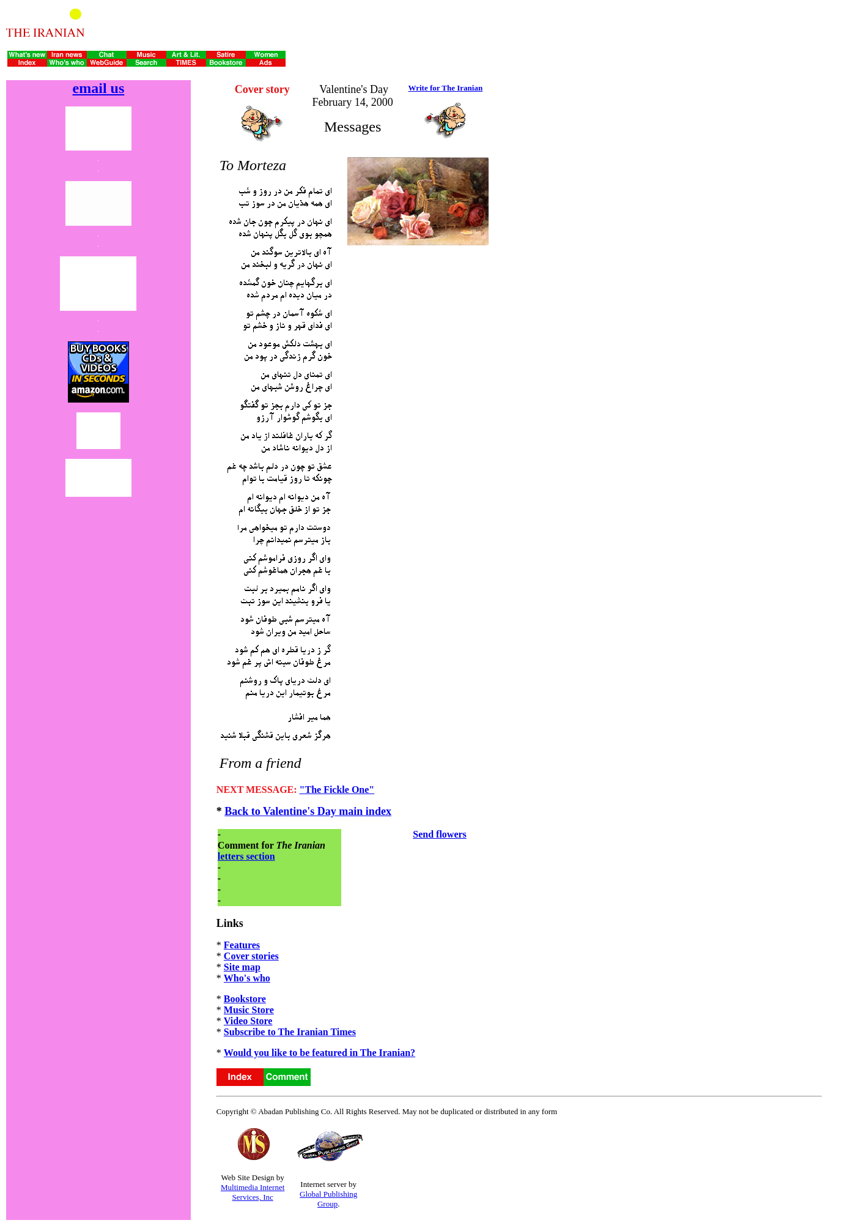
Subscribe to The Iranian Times (290, 1032)
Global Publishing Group (328, 1198)
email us (99, 88)
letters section (246, 856)
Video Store (248, 1021)
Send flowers (440, 834)
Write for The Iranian (445, 87)
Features (242, 945)
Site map (242, 967)
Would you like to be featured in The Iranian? (319, 1052)
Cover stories (251, 956)
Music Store (249, 1010)
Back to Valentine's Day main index (307, 811)
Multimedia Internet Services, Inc (252, 1192)
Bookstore (245, 999)
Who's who (247, 978)
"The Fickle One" (337, 789)
